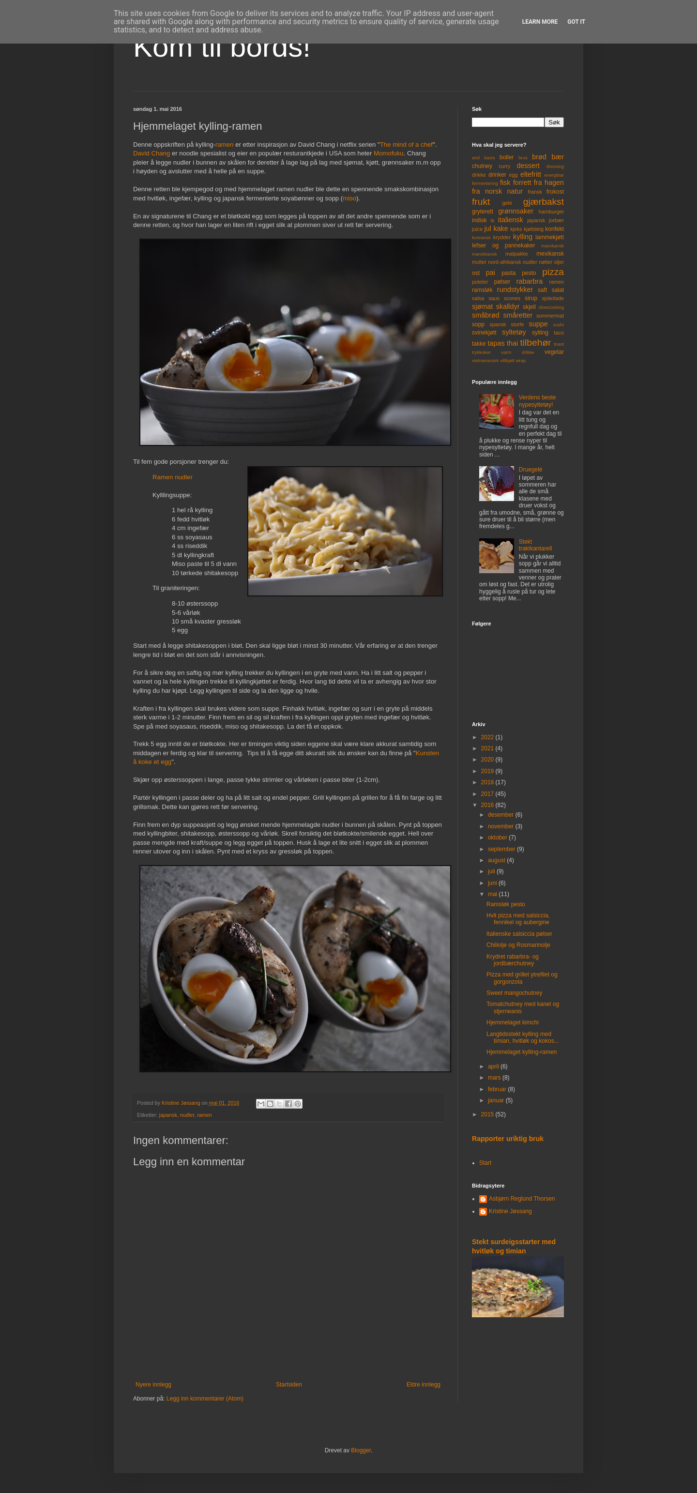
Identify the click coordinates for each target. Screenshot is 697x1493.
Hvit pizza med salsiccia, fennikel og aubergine (518, 919)
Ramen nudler (172, 477)
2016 (488, 805)
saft (542, 290)
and (476, 157)
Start (485, 1162)
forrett (522, 182)
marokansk (552, 245)
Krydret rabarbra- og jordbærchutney (512, 960)
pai (490, 272)
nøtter (545, 262)
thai (512, 343)
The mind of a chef (406, 144)
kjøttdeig (534, 229)
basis (489, 157)
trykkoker (481, 352)
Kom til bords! (222, 46)
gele (507, 203)
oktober (498, 837)
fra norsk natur (497, 191)
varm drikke (517, 352)
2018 (488, 782)
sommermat (550, 316)
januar (497, 1100)
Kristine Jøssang (510, 1211)
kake (500, 228)
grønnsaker (515, 211)
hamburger (551, 211)
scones (512, 298)
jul (488, 228)
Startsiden (289, 1384)
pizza (553, 272)
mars (495, 1077)
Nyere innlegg (153, 1384)
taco (559, 332)
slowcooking (551, 307)
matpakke (516, 254)
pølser (502, 281)
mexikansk (550, 253)
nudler (187, 1115)
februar (498, 1089)
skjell (529, 307)
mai (493, 894)
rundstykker (515, 289)
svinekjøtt (484, 332)
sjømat (482, 306)
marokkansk (484, 254)
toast (559, 344)
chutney (482, 166)
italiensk (510, 220)
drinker (497, 174)
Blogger (361, 1450)
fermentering (485, 183)
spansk (497, 324)
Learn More (540, 21)
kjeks (516, 229)
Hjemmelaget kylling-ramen (521, 1052)
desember (501, 814)
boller (507, 157)
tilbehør (535, 342)
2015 (488, 1114)
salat (558, 290)
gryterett (482, 211)
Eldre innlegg (423, 1384)
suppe (538, 324)
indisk (479, 220)
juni (493, 883)
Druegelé (531, 469)
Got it (576, 21)
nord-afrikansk (504, 262)
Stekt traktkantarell (535, 545)
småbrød (486, 315)
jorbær (556, 220)
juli (492, 871)
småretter (518, 315)
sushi (558, 324)
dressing (555, 166)
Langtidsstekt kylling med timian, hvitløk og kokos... (522, 1037)
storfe (517, 324)
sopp (478, 324)
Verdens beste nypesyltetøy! (537, 401)
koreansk (481, 237)
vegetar (554, 352)
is (492, 220)
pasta (508, 273)
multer (479, 262)
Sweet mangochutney (514, 993)
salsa (478, 298)
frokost (555, 191)
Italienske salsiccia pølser (519, 933)
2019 (488, 771)
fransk (535, 192)
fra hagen (549, 182)
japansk (168, 1115)
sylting (540, 332)
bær (557, 157)
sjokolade (553, 298)
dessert (527, 165)
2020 (488, 759)
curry (504, 166)
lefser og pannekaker (503, 245)
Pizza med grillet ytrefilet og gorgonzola (522, 978)
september (502, 849)
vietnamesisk (485, 360)
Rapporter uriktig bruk (508, 1139)
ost (476, 273)
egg (513, 175)
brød (539, 157)
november (501, 826)
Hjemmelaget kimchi (512, 1022)
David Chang (151, 153)
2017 (488, 794)
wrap (521, 360)
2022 (488, 737)
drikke (479, 175)
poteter (480, 282)
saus (494, 298)
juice (477, 229)
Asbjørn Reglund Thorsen (522, 1198)
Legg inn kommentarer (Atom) (205, 1398)
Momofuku (389, 153)
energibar (554, 175)
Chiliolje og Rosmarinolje (518, 945)
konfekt (554, 229)
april (494, 1066)
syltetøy (514, 332)
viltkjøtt (507, 360)
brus (523, 157)
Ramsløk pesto (505, 904)
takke (479, 343)
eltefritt (530, 174)
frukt (481, 202)
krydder (502, 237)
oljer (559, 262)
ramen (224, 144)
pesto (529, 273)
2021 (488, 748)
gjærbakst (543, 202)
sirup (531, 298)
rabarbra (529, 281)
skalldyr (508, 306)
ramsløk (482, 290)
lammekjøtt (549, 237)
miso (349, 198)
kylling (522, 237)
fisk (505, 182)
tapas (495, 343)
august (497, 860)
